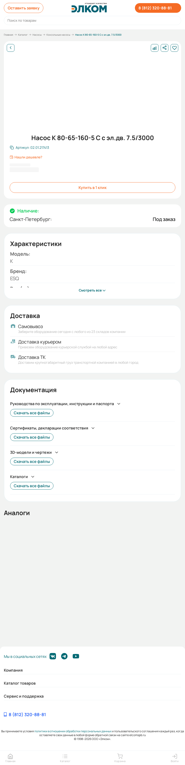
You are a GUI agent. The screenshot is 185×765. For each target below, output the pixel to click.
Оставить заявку (24, 8)
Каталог (23, 34)
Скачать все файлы (32, 412)
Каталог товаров (20, 683)
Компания (13, 670)
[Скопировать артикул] (29, 147)
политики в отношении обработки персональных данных (73, 731)
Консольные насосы (58, 34)
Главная (8, 34)
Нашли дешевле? (26, 157)
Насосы (37, 34)
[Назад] (10, 48)
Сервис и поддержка (24, 696)
